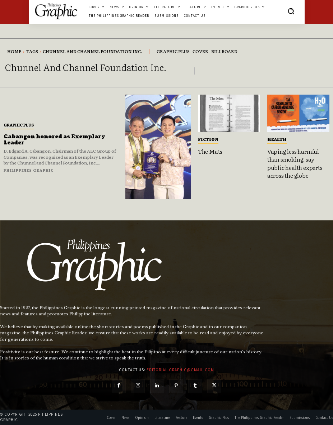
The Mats (210, 151)
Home (14, 51)
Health (277, 139)
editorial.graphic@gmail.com (180, 369)
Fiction (208, 139)
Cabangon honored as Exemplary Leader (54, 139)
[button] (291, 11)
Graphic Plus (19, 125)
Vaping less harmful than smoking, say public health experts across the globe (295, 163)
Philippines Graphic (29, 170)
